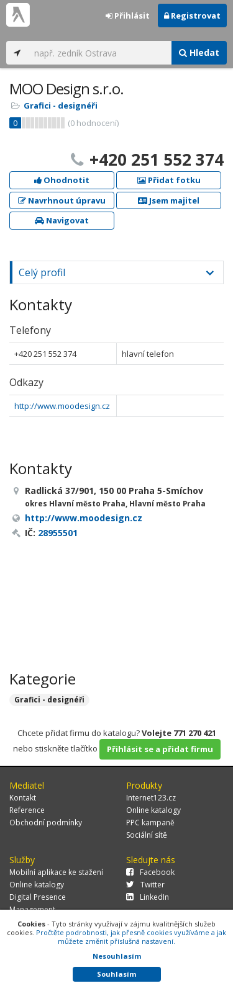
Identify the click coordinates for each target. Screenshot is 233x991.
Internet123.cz (151, 797)
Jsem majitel (168, 200)
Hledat (199, 52)
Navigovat (62, 220)
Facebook (150, 872)
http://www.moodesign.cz (62, 405)
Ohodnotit (61, 180)
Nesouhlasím (117, 956)
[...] (99, 53)
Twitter (145, 884)
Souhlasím (116, 974)
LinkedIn (147, 897)
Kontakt (22, 797)
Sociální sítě (146, 835)
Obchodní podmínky (45, 822)
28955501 (58, 533)
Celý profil (42, 272)
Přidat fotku (169, 180)
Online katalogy (153, 810)
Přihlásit (128, 15)
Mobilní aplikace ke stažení (56, 872)
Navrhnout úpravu (62, 200)
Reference (27, 810)
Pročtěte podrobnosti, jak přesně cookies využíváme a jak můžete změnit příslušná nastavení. (131, 937)
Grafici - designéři (61, 105)
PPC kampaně (150, 822)
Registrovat (192, 15)
